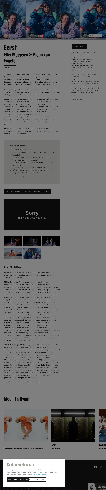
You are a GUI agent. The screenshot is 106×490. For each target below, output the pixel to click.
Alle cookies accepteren (18, 479)
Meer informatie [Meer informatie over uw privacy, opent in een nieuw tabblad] (40, 474)
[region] (34, 472)
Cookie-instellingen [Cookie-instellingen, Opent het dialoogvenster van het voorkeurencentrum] (37, 479)
